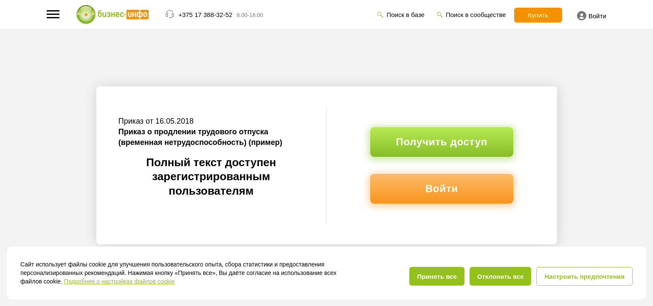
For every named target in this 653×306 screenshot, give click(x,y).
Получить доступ (441, 141)
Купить (538, 15)
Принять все (436, 276)
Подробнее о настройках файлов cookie (119, 281)
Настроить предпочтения (584, 276)
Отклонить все (500, 276)
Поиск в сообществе (476, 14)
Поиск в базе (405, 14)
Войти (591, 15)
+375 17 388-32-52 (205, 14)
